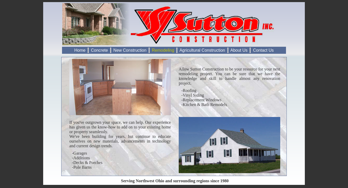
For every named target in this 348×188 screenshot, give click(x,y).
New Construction (130, 50)
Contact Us (263, 50)
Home (80, 50)
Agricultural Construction (202, 50)
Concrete (99, 50)
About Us (239, 50)
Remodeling (163, 50)
